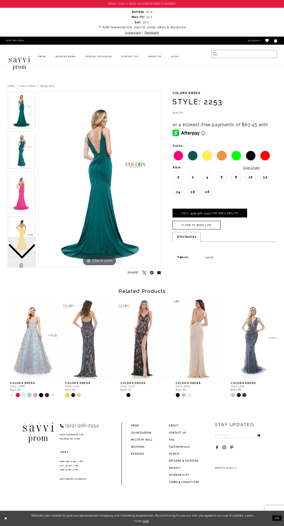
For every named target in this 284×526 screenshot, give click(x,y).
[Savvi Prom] (19, 63)
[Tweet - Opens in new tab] (144, 273)
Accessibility (179, 475)
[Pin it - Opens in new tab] (152, 273)
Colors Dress (27, 86)
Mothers (137, 447)
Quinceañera (141, 432)
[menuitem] (42, 56)
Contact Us (177, 432)
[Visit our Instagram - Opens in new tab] (224, 448)
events (174, 453)
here (146, 521)
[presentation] (32, 339)
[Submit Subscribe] (256, 435)
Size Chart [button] (251, 168)
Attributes (186, 237)
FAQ (171, 439)
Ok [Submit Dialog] (277, 518)
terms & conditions (184, 482)
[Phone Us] (14, 41)
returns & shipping (184, 461)
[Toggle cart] (276, 41)
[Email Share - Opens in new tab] (159, 273)
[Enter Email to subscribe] (238, 435)
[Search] (244, 54)
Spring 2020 (47, 86)
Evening (137, 453)
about (174, 425)
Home (11, 86)
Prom (135, 425)
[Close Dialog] (5, 518)
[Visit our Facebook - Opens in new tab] (217, 448)
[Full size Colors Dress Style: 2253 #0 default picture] (100, 180)
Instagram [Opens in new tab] (133, 32)
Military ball (142, 439)
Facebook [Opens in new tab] (151, 32)
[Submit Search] (215, 54)
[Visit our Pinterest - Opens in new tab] (232, 448)
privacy (175, 468)
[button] (267, 41)
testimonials (179, 447)
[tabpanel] (100, 180)
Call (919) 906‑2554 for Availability (209, 213)
